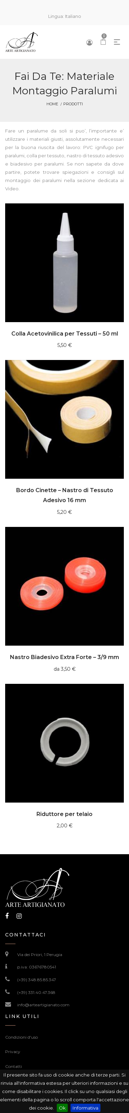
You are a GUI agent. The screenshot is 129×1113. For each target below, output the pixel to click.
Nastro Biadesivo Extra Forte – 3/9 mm (64, 657)
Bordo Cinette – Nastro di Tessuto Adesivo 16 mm (64, 495)
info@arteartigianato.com (43, 1004)
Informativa (85, 1108)
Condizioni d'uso (21, 1037)
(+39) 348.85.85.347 (36, 979)
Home (52, 104)
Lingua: (64, 16)
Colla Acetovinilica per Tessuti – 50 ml (64, 333)
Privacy (12, 1051)
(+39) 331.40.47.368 (36, 992)
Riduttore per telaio (64, 814)
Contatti (13, 1066)
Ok (62, 1108)
